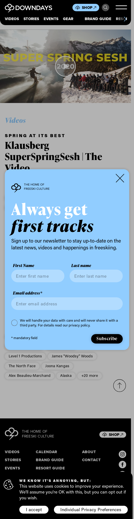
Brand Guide (98, 18)
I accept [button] (34, 509)
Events (51, 18)
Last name (81, 265)
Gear (68, 18)
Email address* (27, 293)
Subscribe (106, 338)
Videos (12, 18)
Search (105, 7)
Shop (89, 7)
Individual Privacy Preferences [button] (90, 509)
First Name (23, 265)
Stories (31, 18)
